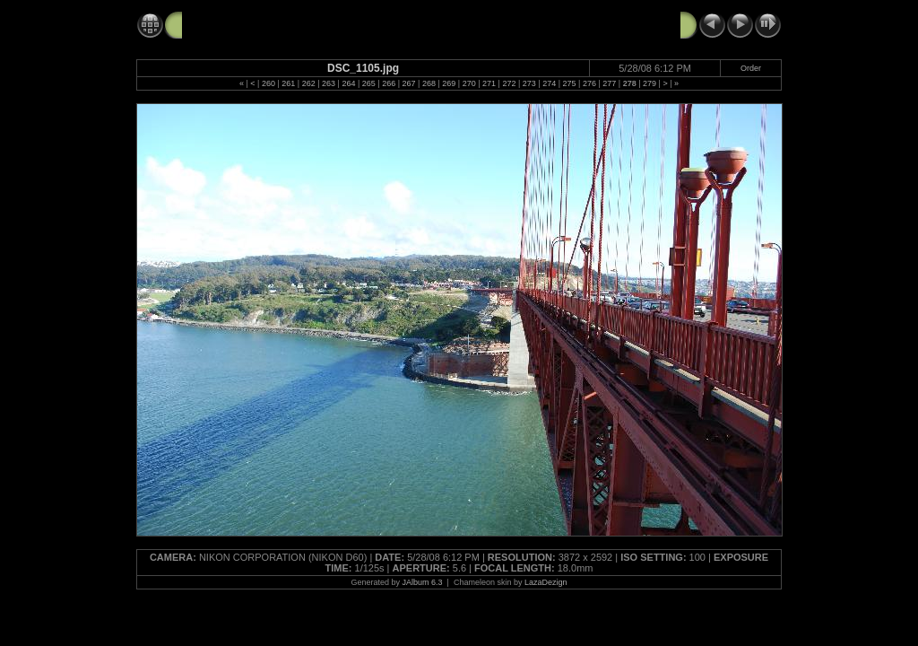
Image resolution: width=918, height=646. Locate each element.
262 (309, 83)
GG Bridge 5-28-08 (236, 24)
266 (388, 83)
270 (469, 83)
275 (569, 83)
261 (288, 83)
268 (429, 83)
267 (409, 83)
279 (649, 83)
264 (348, 83)
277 (609, 83)
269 (448, 83)
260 (268, 83)
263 (328, 83)
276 (589, 83)
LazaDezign (545, 582)
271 (489, 83)
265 (369, 83)
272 (508, 83)
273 (529, 83)
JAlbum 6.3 (423, 582)
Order (750, 68)
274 (549, 83)
